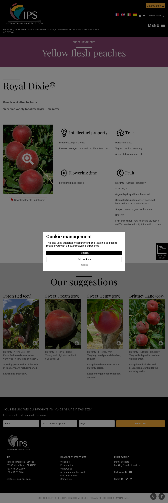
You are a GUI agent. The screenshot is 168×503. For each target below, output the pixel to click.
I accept (84, 252)
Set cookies (84, 259)
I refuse (84, 264)
